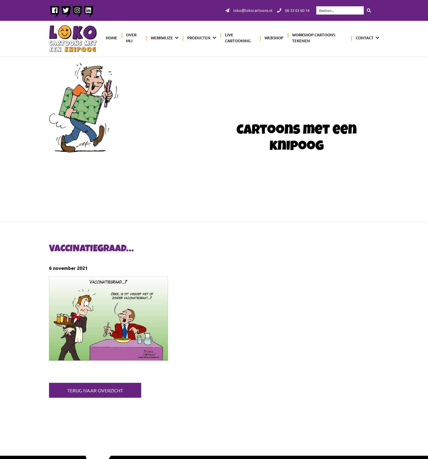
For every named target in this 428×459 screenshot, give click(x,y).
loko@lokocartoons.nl (245, 10)
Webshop (274, 38)
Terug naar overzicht (95, 390)
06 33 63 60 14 (291, 10)
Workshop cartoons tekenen (313, 38)
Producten (198, 38)
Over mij (131, 38)
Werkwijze (162, 38)
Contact (365, 38)
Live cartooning (238, 38)
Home (111, 38)
